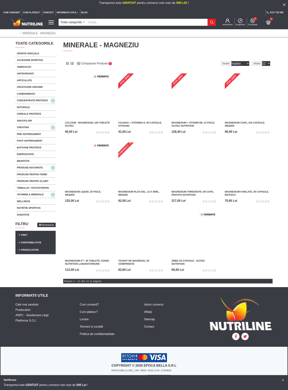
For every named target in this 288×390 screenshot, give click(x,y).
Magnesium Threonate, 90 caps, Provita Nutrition (193, 193)
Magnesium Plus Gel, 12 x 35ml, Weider (138, 193)
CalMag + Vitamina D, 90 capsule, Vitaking (140, 124)
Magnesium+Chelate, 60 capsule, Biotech (247, 193)
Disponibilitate (31, 242)
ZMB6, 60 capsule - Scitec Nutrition (188, 262)
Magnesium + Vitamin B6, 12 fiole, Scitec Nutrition (193, 124)
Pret (24, 235)
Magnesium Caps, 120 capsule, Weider (245, 124)
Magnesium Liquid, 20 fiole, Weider (83, 193)
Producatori (30, 249)
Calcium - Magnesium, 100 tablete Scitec (87, 124)
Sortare (220, 63)
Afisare (258, 63)
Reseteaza (48, 224)
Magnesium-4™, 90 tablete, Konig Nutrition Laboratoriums (87, 262)
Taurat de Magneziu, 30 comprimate (133, 262)
